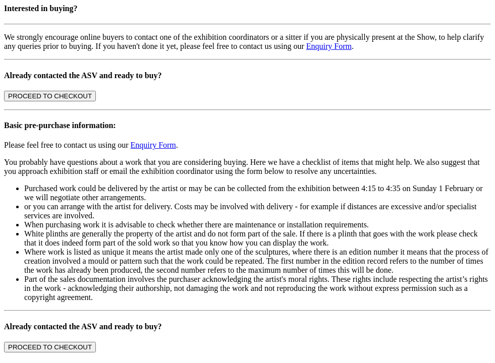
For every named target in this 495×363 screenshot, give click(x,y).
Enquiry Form (329, 46)
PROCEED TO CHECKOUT (50, 96)
